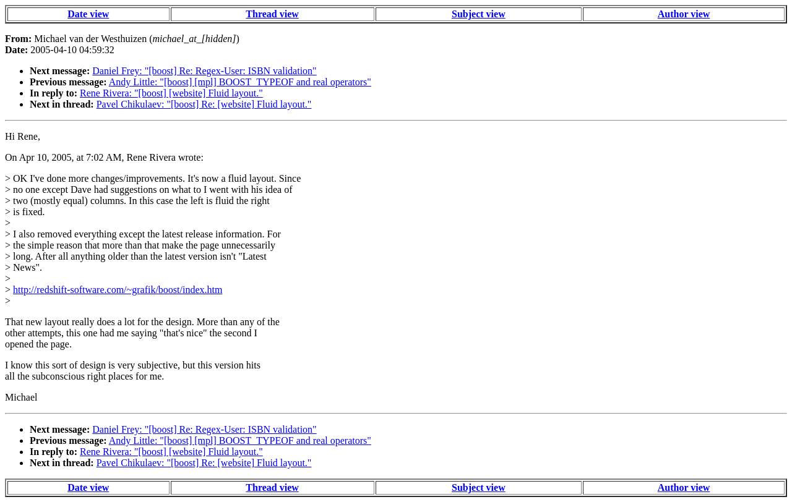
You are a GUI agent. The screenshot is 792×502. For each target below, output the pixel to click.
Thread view (272, 14)
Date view (88, 14)
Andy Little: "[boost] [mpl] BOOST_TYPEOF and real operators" (240, 82)
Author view (684, 14)
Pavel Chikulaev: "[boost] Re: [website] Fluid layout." (204, 104)
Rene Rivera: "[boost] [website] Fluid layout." (171, 93)
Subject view (479, 14)
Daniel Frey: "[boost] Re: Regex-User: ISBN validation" (204, 71)
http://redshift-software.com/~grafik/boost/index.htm (117, 289)
